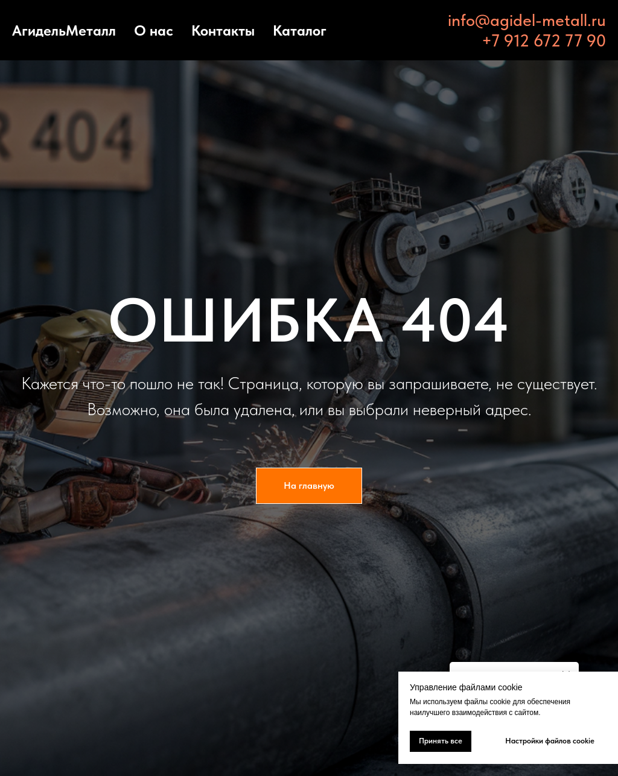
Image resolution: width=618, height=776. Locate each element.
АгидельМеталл (64, 30)
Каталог (300, 30)
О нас (153, 30)
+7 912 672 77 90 (544, 40)
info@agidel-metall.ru (527, 20)
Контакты (223, 30)
